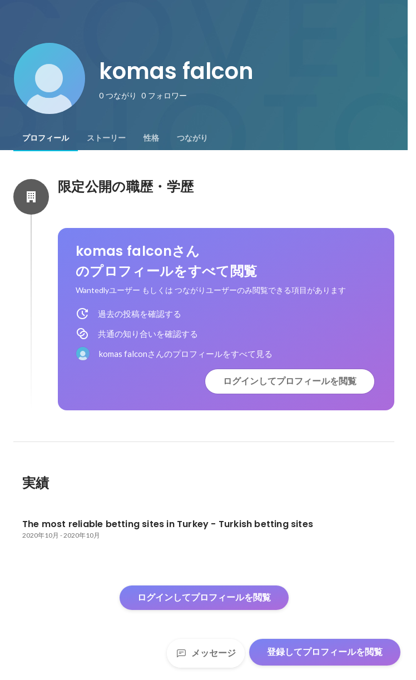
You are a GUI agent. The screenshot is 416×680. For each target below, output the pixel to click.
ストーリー (106, 137)
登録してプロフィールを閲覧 (325, 652)
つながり (192, 137)
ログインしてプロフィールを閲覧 (289, 381)
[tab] (45, 138)
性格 (151, 137)
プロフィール (45, 137)
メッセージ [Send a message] (206, 653)
